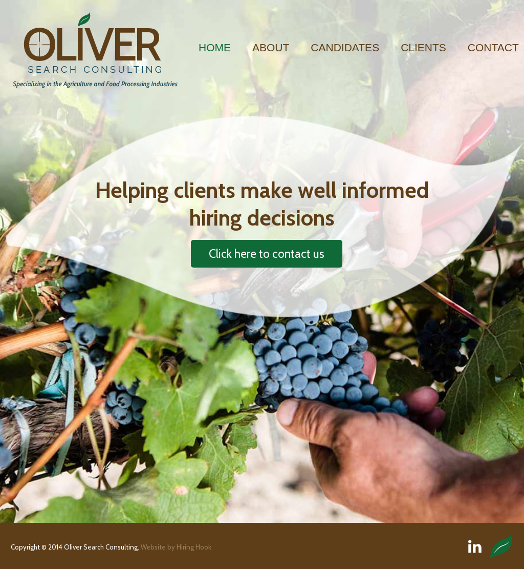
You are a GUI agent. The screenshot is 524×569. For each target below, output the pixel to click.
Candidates (345, 47)
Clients (423, 47)
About (270, 47)
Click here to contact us (266, 254)
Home (215, 47)
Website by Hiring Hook (176, 547)
